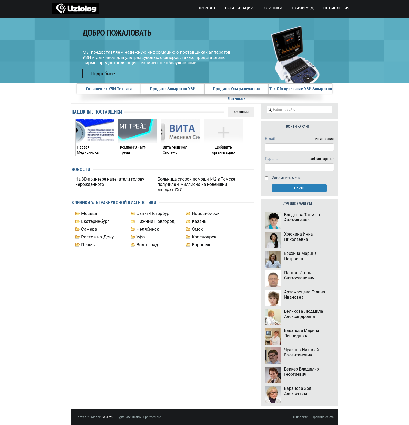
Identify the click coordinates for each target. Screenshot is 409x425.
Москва (89, 213)
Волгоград (147, 244)
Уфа (140, 236)
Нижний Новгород (155, 221)
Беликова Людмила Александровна (303, 314)
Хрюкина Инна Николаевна (298, 237)
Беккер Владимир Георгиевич (301, 372)
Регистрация (324, 139)
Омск (197, 229)
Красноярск (204, 236)
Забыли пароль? (321, 159)
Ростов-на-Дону (97, 236)
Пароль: (271, 159)
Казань (199, 221)
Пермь (88, 244)
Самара (89, 229)
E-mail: (270, 139)
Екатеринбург (95, 221)
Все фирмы (241, 112)
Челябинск (147, 229)
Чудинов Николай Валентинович (301, 352)
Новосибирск (206, 213)
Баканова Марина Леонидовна (301, 333)
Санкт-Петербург (153, 213)
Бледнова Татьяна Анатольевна (302, 217)
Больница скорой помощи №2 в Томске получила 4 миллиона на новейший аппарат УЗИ (196, 184)
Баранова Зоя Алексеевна (297, 391)
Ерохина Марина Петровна (300, 256)
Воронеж (201, 244)
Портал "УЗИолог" (88, 417)
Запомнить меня (286, 178)
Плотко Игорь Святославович (299, 275)
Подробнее (103, 73)
